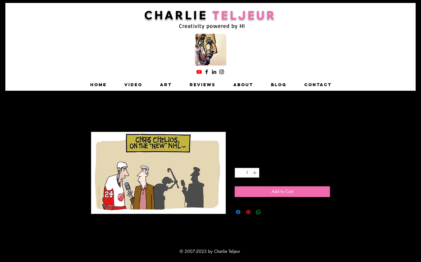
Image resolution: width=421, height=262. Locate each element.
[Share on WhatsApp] (258, 212)
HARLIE (183, 15)
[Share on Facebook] (238, 212)
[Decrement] (238, 172)
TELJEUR (244, 15)
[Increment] (255, 172)
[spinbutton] (247, 172)
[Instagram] (222, 72)
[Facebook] (207, 72)
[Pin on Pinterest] (248, 212)
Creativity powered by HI (212, 25)
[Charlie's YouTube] (199, 72)
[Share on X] (269, 212)
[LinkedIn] (214, 72)
